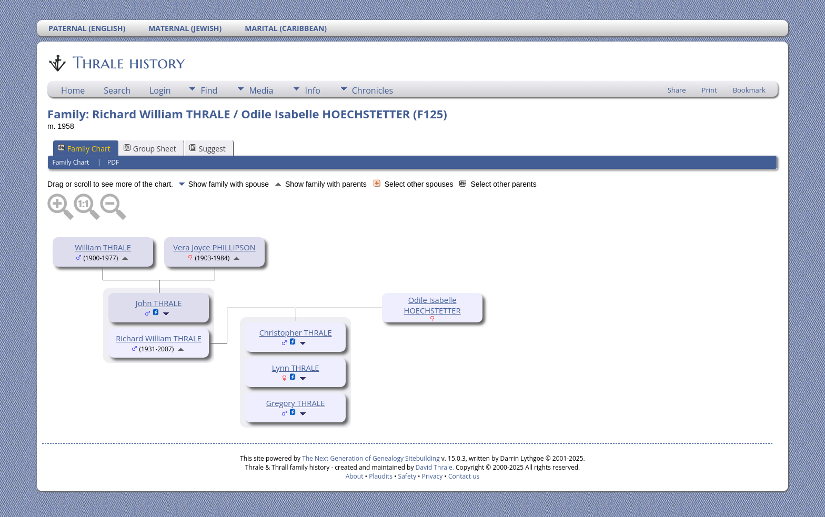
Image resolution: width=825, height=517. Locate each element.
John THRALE (159, 303)
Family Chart (84, 149)
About (355, 476)
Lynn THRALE (295, 367)
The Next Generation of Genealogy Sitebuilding (371, 458)
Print (709, 90)
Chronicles (372, 90)
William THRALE (103, 247)
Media (261, 90)
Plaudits (381, 476)
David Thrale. (435, 467)
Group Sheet (150, 149)
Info (312, 90)
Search (117, 90)
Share (677, 90)
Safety (407, 476)
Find (208, 90)
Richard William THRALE (159, 338)
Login (160, 90)
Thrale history (128, 62)
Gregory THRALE (295, 403)
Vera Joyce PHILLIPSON (214, 247)
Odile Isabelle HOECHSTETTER (432, 305)
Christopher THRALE (295, 332)
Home (73, 90)
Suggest (207, 149)
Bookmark (749, 90)
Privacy (432, 476)
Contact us (463, 476)
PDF (113, 162)
